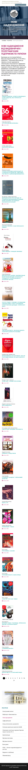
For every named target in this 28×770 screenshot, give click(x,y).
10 (24, 678)
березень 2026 (5, 600)
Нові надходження (7, 717)
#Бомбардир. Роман (8, 526)
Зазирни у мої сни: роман (9, 599)
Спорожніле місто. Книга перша (11, 574)
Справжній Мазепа (7, 648)
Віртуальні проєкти (7, 741)
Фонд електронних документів (11, 724)
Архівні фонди (6, 735)
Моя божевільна (7, 405)
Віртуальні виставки (8, 738)
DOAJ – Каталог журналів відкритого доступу (12, 748)
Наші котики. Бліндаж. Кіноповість (12, 429)
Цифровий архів (7, 720)
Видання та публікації (8, 752)
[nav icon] (14, 37)
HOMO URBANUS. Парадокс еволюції (12, 251)
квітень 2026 (5, 125)
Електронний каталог (8, 711)
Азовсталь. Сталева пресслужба (11, 381)
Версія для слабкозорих (20, 4)
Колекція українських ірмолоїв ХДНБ (12, 727)
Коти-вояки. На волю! (8, 550)
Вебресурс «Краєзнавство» (10, 714)
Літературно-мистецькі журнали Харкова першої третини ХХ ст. (13, 731)
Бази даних (5, 744)
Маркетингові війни (8, 147)
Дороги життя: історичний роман (12, 672)
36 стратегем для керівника (10, 123)
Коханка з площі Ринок (9, 453)
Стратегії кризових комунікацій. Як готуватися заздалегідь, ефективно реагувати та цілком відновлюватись (13, 172)
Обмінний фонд (7, 755)
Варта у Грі (5, 502)
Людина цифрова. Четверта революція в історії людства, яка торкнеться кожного (13, 98)
